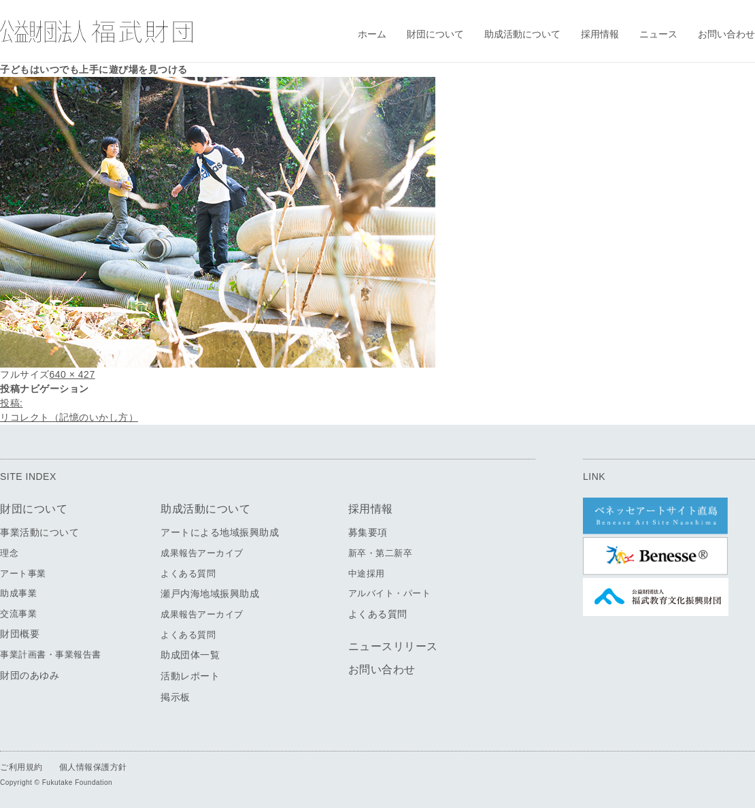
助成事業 (18, 593)
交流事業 (18, 614)
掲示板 (175, 697)
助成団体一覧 (190, 654)
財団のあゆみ (29, 675)
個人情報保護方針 (93, 767)
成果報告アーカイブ (202, 553)
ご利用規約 (21, 767)
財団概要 (19, 633)
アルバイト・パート (389, 593)
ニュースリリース (393, 646)
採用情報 (600, 34)
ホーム (372, 34)
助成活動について (522, 34)
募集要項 (368, 532)
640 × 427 (72, 374)
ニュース (658, 34)
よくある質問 (188, 573)
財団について (435, 34)
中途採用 (366, 573)
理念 (9, 553)
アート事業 (23, 573)
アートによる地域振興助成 (220, 532)
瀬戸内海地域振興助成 (210, 593)
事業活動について (39, 532)
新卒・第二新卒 (380, 553)
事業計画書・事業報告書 (50, 654)
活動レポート (190, 675)
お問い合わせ (726, 34)
